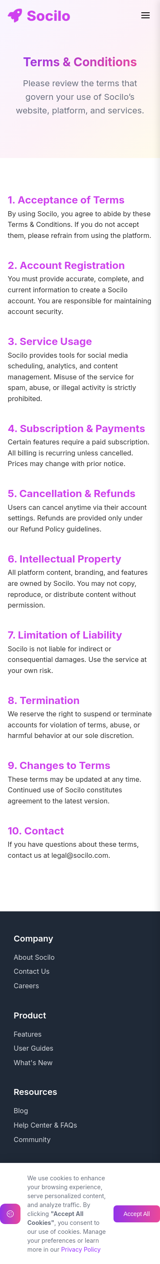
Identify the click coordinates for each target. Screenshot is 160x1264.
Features (28, 1034)
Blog (21, 1110)
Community (32, 1139)
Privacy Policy (36, 1187)
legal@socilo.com (79, 855)
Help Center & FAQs (45, 1125)
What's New (33, 1062)
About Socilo (34, 957)
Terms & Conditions (45, 1202)
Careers (26, 985)
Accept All (137, 1254)
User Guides (33, 1048)
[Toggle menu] (145, 15)
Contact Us (31, 971)
